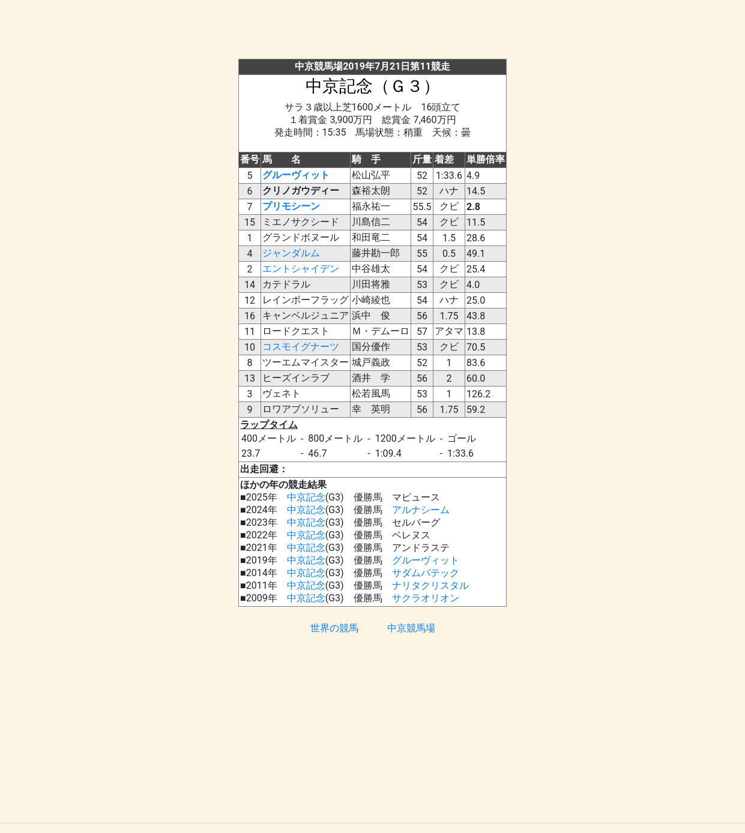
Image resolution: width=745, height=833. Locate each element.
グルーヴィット (296, 175)
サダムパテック (425, 573)
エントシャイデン (300, 268)
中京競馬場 (411, 628)
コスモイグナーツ (300, 346)
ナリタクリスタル (430, 585)
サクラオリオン (425, 598)
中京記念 (306, 497)
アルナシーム (421, 510)
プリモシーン (291, 206)
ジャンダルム (291, 253)
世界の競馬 (334, 628)
